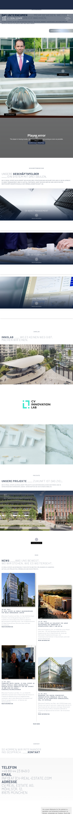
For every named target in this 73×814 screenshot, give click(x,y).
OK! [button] (56, 809)
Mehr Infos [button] (46, 805)
